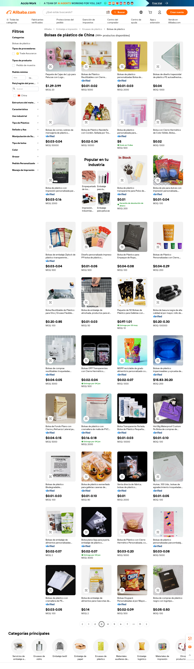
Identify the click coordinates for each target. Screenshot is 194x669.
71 (140, 624)
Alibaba (48, 29)
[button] (108, 12)
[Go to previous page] (82, 624)
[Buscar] (119, 12)
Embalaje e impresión (67, 29)
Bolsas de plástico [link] (116, 29)
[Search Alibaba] (74, 12)
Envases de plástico (92, 29)
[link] (190, 638)
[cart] (150, 12)
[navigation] (24, 327)
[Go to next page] (146, 624)
